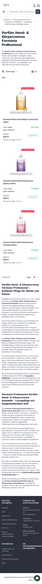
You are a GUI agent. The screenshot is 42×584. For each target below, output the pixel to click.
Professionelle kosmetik (21, 20)
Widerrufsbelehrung (9, 520)
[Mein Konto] (34, 5)
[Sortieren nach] (11, 72)
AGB (3, 512)
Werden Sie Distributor (10, 559)
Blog (3, 563)
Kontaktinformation (9, 524)
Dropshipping (7, 555)
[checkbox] (32, 71)
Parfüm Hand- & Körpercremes (16, 24)
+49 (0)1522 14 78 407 (31, 521)
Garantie (5, 508)
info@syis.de (28, 527)
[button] (37, 578)
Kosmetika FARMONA (13, 22)
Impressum (6, 516)
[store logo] (11, 5)
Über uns (5, 528)
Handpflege (28, 22)
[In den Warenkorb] (33, 135)
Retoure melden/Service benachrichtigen (8, 534)
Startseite (6, 20)
